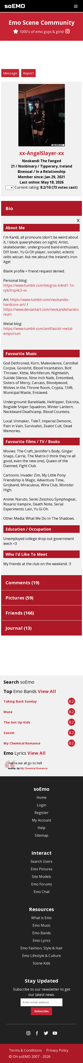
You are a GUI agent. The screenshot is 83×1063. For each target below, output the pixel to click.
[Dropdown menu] (76, 6)
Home (41, 797)
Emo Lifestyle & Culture (41, 955)
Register (41, 812)
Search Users (41, 861)
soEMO (14, 6)
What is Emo (41, 917)
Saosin (9, 732)
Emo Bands (41, 932)
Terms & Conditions (25, 1050)
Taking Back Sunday (20, 701)
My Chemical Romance (22, 743)
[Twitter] (46, 1034)
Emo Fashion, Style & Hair (41, 948)
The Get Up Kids (17, 722)
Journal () (19, 628)
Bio (9, 208)
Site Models (41, 876)
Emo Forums (41, 884)
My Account (41, 820)
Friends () (20, 613)
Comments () (22, 583)
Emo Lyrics (41, 940)
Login (41, 805)
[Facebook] (37, 1034)
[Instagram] (67, 31)
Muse (8, 711)
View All (47, 691)
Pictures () (19, 598)
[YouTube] (55, 1034)
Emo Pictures (41, 869)
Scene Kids (41, 963)
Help (41, 827)
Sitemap (41, 835)
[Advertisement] (42, 55)
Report (28, 73)
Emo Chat (42, 891)
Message (10, 73)
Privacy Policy (57, 1050)
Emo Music (41, 925)
